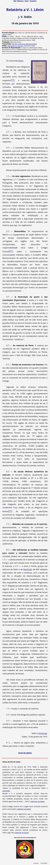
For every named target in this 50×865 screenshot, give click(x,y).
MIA (14, 1)
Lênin (4, 35)
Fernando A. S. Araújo (15, 46)
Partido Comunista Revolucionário (24, 44)
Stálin (26, 1)
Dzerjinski (27, 569)
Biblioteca (20, 1)
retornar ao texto (37, 801)
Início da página (25, 753)
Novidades (33, 1)
